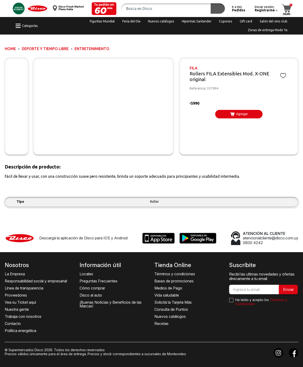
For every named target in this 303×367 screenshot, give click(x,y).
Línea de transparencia (24, 288)
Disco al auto (91, 295)
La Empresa (15, 274)
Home (10, 49)
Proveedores (16, 295)
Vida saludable (166, 295)
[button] (104, 8)
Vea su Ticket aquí (20, 302)
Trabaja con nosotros (23, 316)
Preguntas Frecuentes (98, 281)
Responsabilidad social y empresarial (36, 281)
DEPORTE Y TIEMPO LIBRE (45, 49)
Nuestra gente (17, 309)
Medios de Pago (168, 288)
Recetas (161, 323)
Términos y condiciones (174, 274)
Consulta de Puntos (171, 309)
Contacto (13, 323)
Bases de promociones (174, 281)
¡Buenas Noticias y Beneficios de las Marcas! (111, 304)
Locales (86, 274)
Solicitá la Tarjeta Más (173, 302)
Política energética (20, 330)
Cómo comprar (92, 288)
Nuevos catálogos (170, 316)
